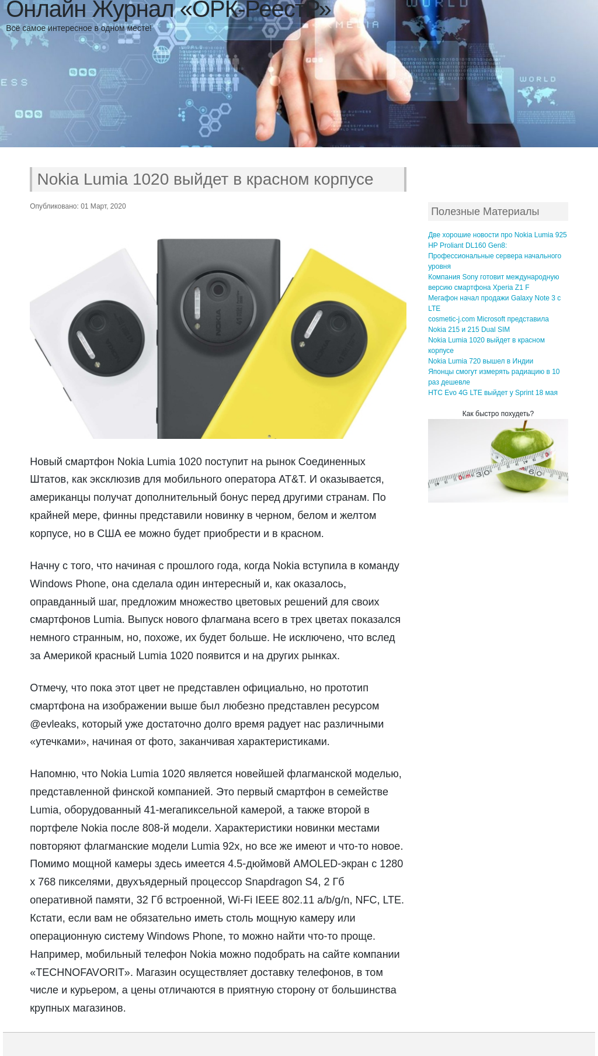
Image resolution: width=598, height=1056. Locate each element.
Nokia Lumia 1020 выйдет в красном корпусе (205, 179)
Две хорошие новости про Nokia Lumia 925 (497, 235)
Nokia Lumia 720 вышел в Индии (480, 361)
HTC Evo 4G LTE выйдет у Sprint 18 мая (493, 393)
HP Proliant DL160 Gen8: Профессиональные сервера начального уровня (494, 256)
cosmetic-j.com (451, 319)
